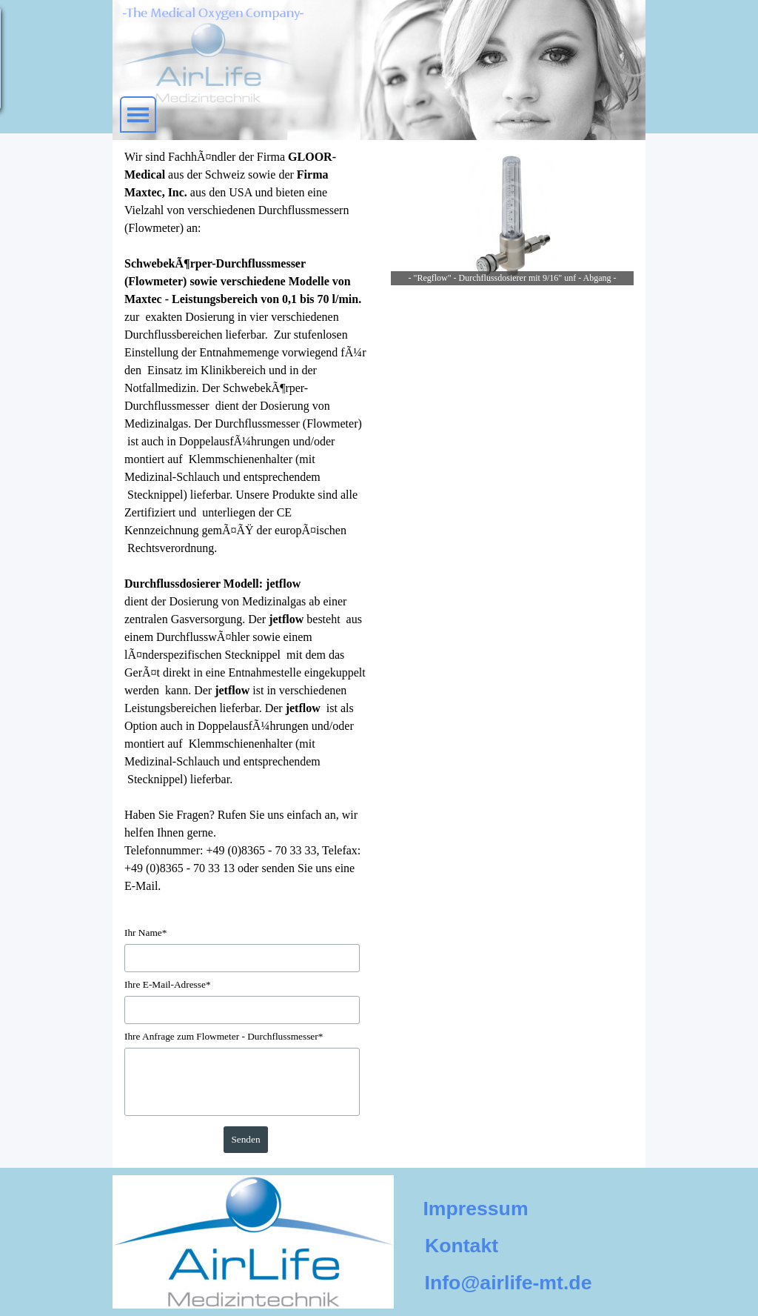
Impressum (475, 1208)
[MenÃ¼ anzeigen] (138, 114)
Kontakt (461, 1245)
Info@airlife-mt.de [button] (508, 1283)
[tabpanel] (245, 521)
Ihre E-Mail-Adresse (167, 984)
